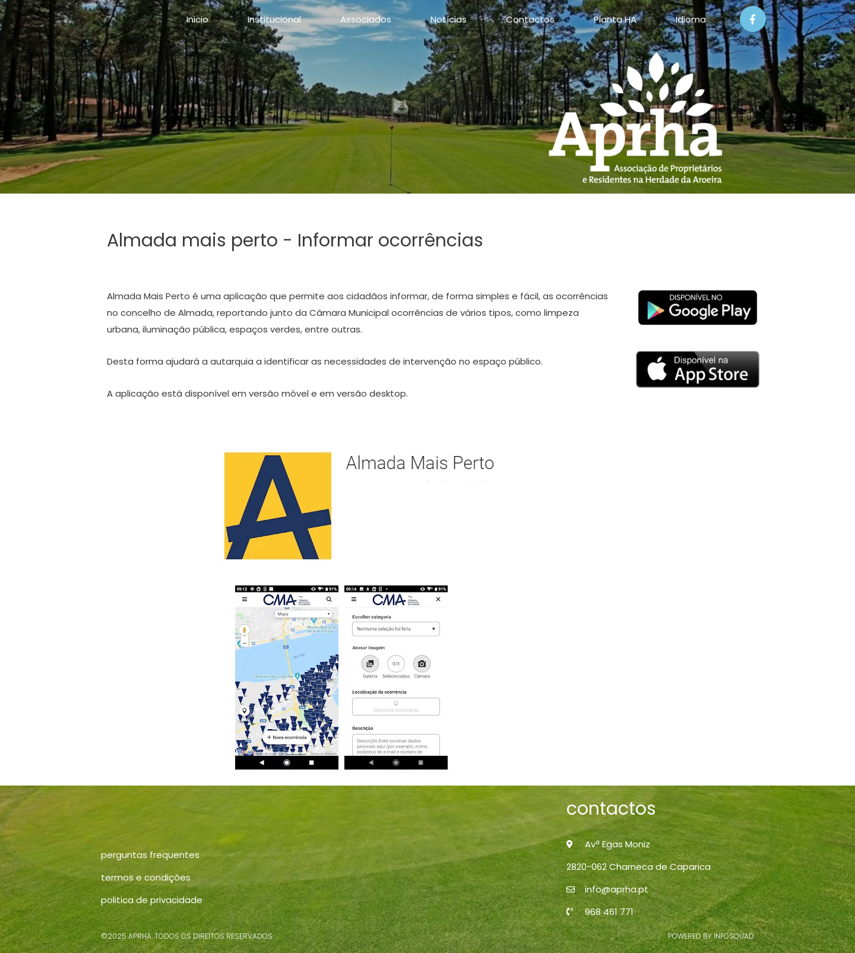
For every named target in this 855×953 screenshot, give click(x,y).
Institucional (274, 19)
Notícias (448, 19)
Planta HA (615, 19)
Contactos (530, 19)
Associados (365, 19)
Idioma (691, 19)
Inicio (197, 19)
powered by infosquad (711, 936)
